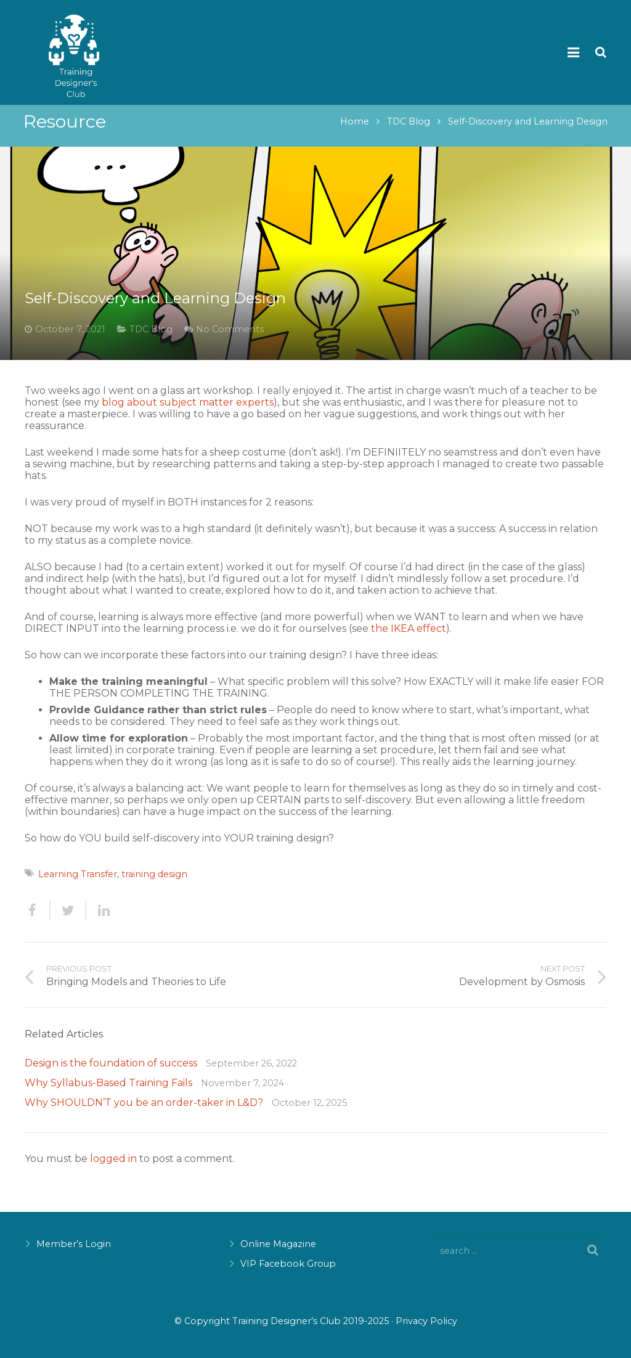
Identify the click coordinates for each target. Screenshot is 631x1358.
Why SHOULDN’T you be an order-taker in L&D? (144, 1110)
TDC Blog (407, 130)
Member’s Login (73, 1244)
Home (353, 130)
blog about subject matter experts (188, 410)
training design (154, 882)
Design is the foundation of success (111, 1071)
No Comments (230, 337)
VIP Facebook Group (288, 1263)
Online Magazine (278, 1244)
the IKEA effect (408, 636)
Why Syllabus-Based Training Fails (108, 1091)
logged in (113, 1166)
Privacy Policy (426, 1321)
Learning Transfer (77, 882)
